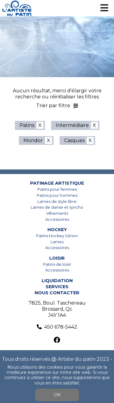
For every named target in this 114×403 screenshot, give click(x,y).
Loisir (57, 258)
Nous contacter (57, 292)
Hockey (57, 229)
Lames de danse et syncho (57, 207)
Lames (57, 242)
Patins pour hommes (57, 195)
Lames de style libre (57, 201)
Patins (26, 125)
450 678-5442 (60, 327)
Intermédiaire (72, 125)
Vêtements (57, 213)
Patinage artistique (57, 183)
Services (57, 286)
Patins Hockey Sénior (57, 236)
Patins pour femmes (57, 189)
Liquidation (57, 280)
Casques (74, 140)
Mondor (33, 140)
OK (57, 395)
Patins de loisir (57, 264)
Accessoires (57, 219)
